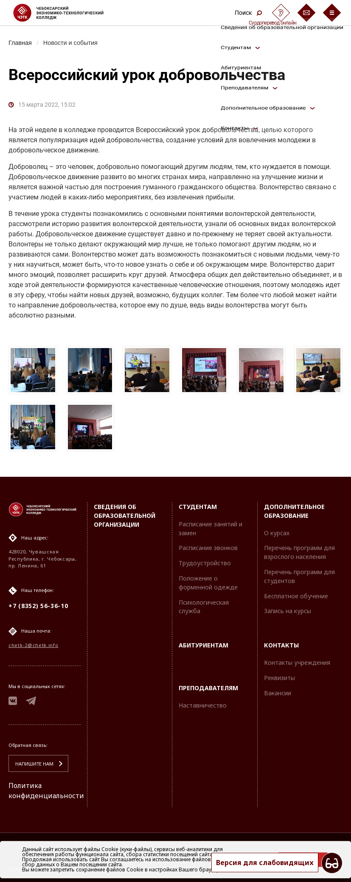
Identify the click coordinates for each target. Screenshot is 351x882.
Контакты (281, 645)
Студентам (198, 507)
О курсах (276, 533)
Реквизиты (279, 678)
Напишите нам (34, 763)
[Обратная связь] (306, 13)
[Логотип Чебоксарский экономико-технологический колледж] (65, 12)
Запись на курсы (287, 611)
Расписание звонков (208, 548)
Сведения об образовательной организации (124, 515)
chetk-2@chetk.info (33, 645)
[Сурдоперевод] (281, 13)
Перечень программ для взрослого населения (299, 552)
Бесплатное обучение (296, 596)
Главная (20, 42)
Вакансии (277, 693)
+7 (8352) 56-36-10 (38, 606)
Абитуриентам (203, 645)
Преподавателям (208, 688)
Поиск (248, 12)
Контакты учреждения (297, 662)
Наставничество (203, 705)
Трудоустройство (205, 563)
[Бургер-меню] (332, 13)
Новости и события (70, 42)
